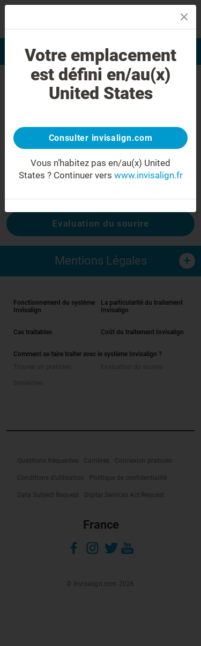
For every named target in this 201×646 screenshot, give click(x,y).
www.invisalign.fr (148, 175)
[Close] (184, 17)
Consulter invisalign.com (101, 138)
